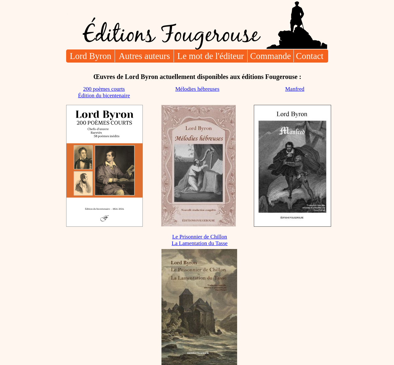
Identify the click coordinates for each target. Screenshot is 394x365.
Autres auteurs (144, 56)
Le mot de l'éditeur (210, 56)
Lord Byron (90, 56)
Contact (310, 56)
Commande (270, 56)
